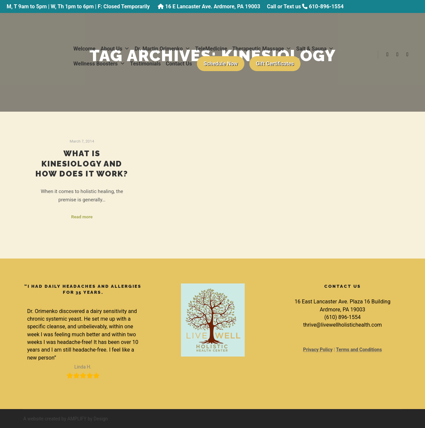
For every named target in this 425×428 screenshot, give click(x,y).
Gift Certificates (275, 63)
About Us (115, 48)
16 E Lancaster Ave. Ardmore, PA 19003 (212, 6)
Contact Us (179, 63)
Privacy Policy (318, 349)
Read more (82, 216)
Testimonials (145, 63)
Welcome (84, 49)
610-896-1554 (326, 6)
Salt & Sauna (315, 48)
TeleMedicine (211, 49)
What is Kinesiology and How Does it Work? (82, 163)
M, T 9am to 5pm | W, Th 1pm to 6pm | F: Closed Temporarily (79, 6)
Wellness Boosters (99, 63)
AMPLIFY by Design (87, 418)
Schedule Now (221, 63)
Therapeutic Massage (261, 48)
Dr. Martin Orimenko (162, 48)
